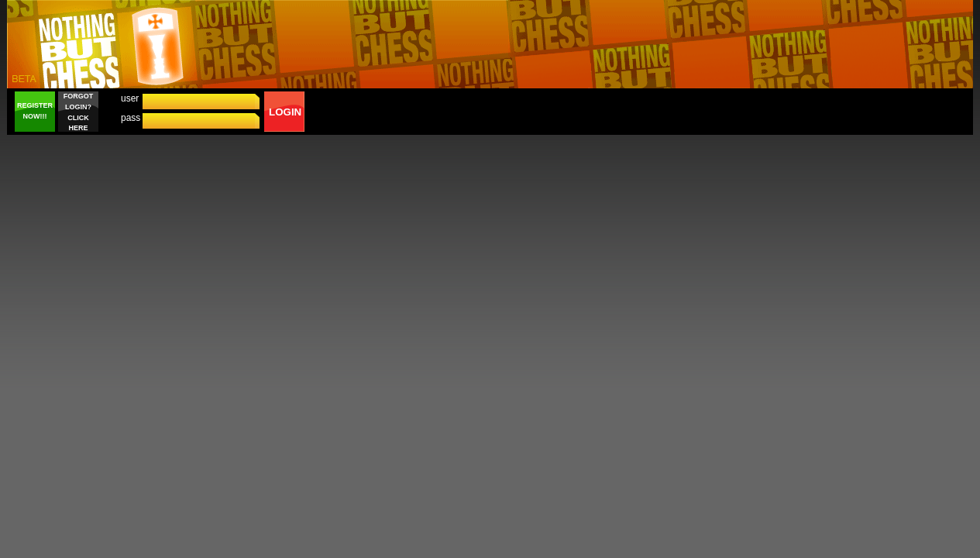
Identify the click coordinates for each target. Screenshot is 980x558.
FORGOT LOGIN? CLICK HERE (79, 112)
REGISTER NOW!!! (35, 111)
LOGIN (285, 112)
